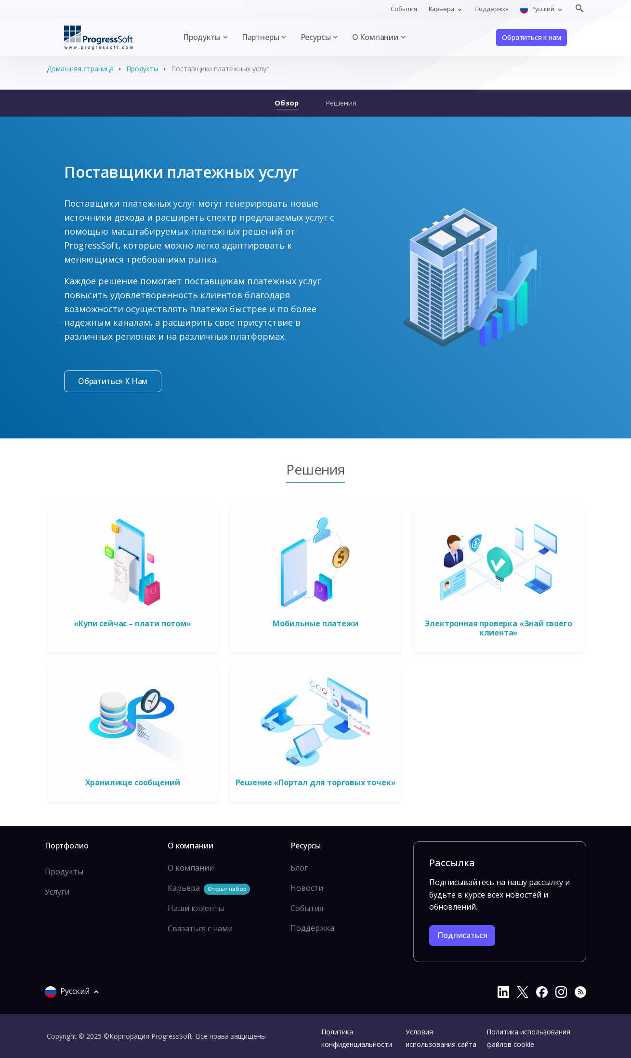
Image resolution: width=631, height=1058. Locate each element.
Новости (306, 888)
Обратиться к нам (531, 37)
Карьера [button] (442, 8)
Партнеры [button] (260, 37)
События (404, 8)
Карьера (209, 889)
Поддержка (491, 8)
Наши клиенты (196, 908)
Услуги (57, 891)
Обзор (287, 102)
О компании (191, 867)
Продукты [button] (202, 37)
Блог (299, 867)
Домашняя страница (80, 68)
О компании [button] (375, 37)
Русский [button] (538, 8)
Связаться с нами (200, 928)
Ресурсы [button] (316, 37)
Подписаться (462, 935)
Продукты (142, 68)
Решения (341, 102)
